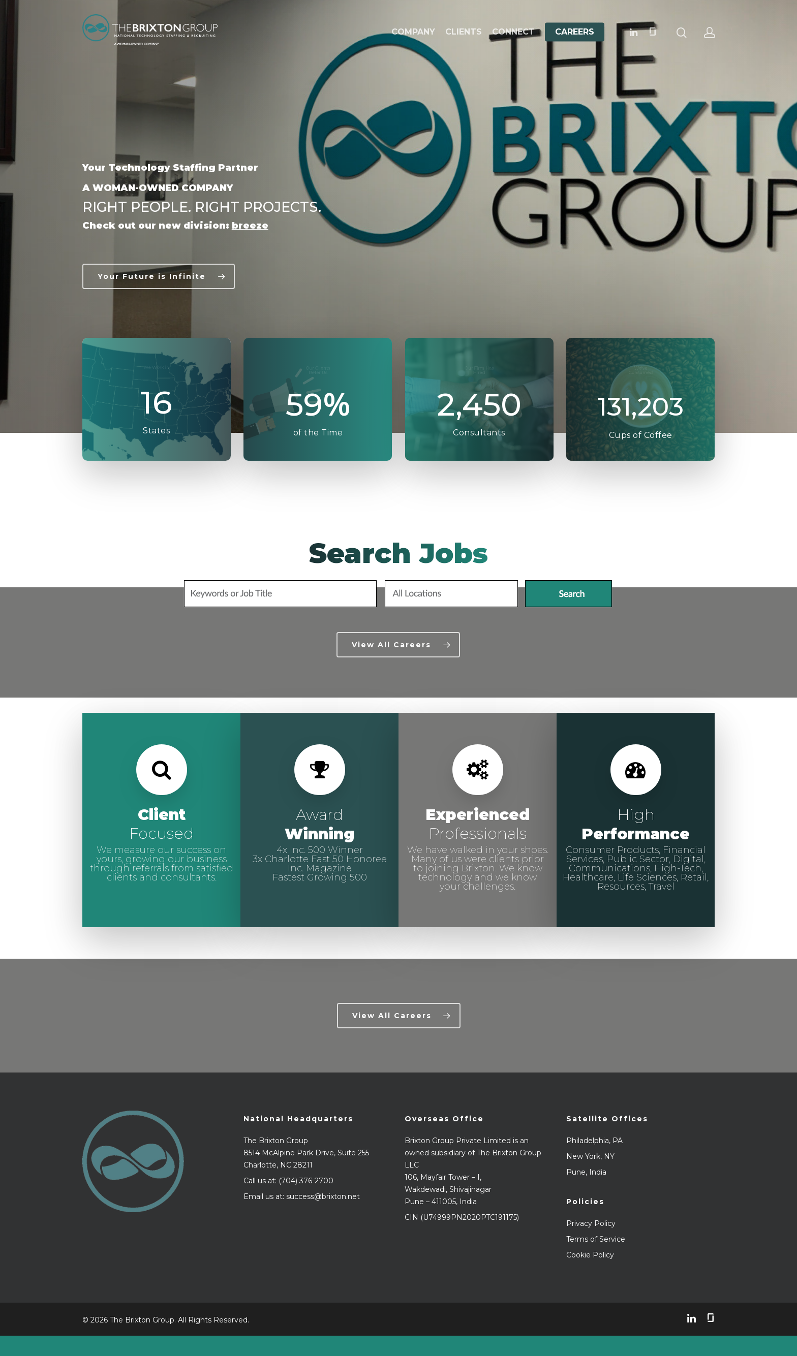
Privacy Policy (591, 1223)
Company (413, 32)
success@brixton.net (323, 1196)
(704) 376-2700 (306, 1180)
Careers (574, 32)
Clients (463, 32)
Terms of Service (595, 1239)
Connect (513, 32)
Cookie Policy (590, 1254)
